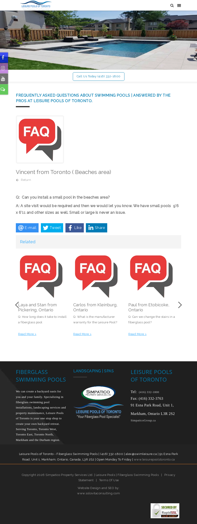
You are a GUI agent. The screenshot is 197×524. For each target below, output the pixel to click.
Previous (18, 305)
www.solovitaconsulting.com (98, 493)
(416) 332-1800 (149, 392)
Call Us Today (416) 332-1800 (98, 76)
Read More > (27, 334)
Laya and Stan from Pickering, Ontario (37, 307)
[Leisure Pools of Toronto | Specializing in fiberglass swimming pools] (34, 5)
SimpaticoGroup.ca (143, 420)
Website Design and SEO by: (98, 487)
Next (179, 305)
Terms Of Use (109, 480)
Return (26, 179)
